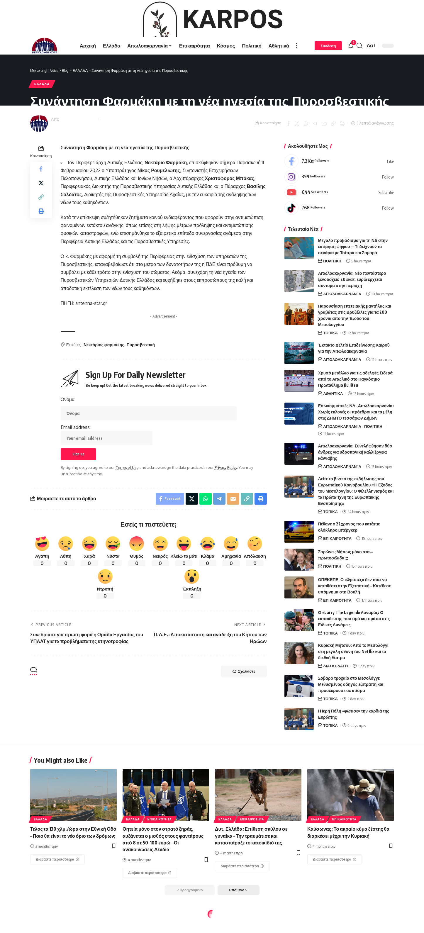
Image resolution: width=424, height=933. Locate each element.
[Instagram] (339, 200)
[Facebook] (339, 184)
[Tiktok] (339, 231)
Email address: (106, 458)
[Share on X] (296, 146)
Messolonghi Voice (78, 142)
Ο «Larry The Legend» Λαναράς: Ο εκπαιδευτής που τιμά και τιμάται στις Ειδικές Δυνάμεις (354, 641)
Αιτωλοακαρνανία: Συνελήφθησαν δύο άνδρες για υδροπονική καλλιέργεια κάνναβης (355, 475)
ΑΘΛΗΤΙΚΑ (333, 416)
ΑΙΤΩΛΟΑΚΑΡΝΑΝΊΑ (342, 316)
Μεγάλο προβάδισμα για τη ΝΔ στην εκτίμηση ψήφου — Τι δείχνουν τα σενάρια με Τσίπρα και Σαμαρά (353, 269)
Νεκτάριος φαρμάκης (104, 367)
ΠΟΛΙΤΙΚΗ (332, 283)
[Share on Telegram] (315, 146)
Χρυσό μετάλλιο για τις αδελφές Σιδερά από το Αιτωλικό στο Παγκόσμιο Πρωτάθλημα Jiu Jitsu (355, 402)
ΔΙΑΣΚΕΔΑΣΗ (335, 689)
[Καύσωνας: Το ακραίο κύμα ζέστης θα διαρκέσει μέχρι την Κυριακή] (334, 882)
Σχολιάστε (244, 694)
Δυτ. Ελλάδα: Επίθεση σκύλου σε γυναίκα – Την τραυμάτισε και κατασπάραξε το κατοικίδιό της (251, 858)
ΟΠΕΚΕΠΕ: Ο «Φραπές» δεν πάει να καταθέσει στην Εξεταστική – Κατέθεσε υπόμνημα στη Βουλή (354, 609)
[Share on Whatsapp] (305, 146)
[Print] (342, 146)
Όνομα (68, 422)
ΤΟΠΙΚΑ (330, 355)
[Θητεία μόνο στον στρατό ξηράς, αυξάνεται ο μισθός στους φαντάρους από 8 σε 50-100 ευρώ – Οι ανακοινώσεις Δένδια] (150, 896)
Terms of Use (127, 490)
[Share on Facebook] (287, 146)
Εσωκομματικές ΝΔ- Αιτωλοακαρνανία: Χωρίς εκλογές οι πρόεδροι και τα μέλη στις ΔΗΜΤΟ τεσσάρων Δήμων (356, 435)
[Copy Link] (333, 146)
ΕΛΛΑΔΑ (42, 107)
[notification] (351, 68)
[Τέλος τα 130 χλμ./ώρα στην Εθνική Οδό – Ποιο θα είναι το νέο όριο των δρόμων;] (57, 882)
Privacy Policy (226, 490)
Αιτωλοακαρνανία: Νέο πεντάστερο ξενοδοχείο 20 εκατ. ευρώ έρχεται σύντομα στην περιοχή (352, 302)
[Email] (324, 146)
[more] (297, 68)
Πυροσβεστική (141, 367)
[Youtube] (339, 215)
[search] (359, 68)
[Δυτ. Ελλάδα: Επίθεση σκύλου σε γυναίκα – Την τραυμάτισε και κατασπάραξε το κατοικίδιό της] (242, 889)
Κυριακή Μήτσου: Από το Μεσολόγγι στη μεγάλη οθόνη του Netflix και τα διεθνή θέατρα (353, 674)
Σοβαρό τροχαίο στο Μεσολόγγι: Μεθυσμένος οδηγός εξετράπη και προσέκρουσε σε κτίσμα (350, 707)
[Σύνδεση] (328, 68)
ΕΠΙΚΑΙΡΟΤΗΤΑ (337, 561)
